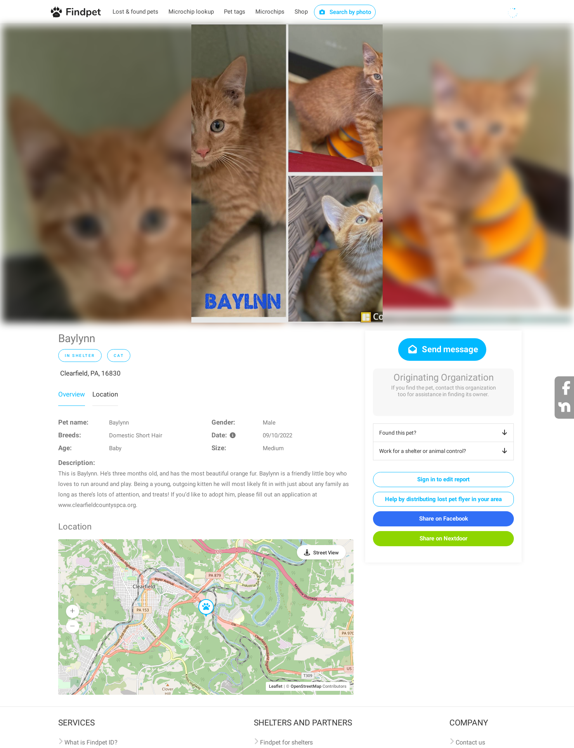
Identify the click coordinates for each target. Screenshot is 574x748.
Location (105, 394)
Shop (301, 11)
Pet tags (234, 11)
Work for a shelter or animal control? (444, 451)
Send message (442, 349)
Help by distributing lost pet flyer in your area (443, 499)
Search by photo (344, 12)
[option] (287, 173)
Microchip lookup (191, 11)
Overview (71, 394)
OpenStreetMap (306, 686)
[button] (200, 599)
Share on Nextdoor (443, 538)
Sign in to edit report (443, 479)
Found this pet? (444, 433)
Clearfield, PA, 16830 (90, 373)
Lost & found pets (135, 11)
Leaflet (276, 686)
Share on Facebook (443, 518)
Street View (326, 553)
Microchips (269, 11)
